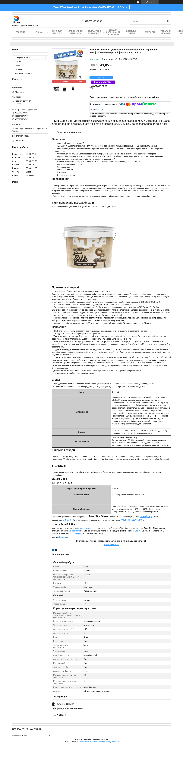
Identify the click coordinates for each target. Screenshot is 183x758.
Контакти (149, 32)
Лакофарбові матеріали (76, 32)
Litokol (39, 32)
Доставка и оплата (23, 73)
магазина (68, 519)
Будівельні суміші (131, 32)
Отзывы (18, 69)
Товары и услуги (22, 57)
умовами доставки (132, 519)
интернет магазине (85, 528)
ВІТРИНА (122, 7)
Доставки (62, 537)
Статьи (18, 61)
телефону (146, 516)
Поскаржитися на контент (87, 742)
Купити (101, 77)
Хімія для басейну (57, 32)
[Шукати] (168, 21)
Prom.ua (104, 739)
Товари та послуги (166, 32)
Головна (20, 32)
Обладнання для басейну (95, 32)
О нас (17, 65)
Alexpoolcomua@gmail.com (26, 110)
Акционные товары (20, 735)
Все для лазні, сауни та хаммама (113, 32)
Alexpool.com (74, 531)
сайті (138, 531)
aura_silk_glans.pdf (65, 704)
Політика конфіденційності (109, 742)
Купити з (102, 82)
